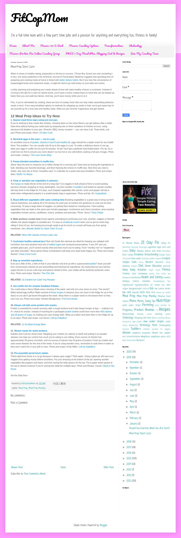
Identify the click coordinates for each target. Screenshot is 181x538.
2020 (129, 352)
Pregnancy (127, 310)
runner (149, 314)
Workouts (140, 340)
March (133, 412)
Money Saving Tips (146, 301)
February (134, 418)
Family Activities (138, 270)
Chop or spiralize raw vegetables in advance (35, 181)
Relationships (128, 314)
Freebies (126, 273)
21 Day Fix (150, 242)
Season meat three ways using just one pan (35, 120)
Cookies (158, 258)
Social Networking (130, 325)
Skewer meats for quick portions (30, 331)
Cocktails (145, 258)
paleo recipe (135, 305)
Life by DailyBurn (59, 318)
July (132, 390)
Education (157, 266)
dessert (149, 262)
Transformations (113, 45)
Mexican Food (164, 296)
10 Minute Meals (130, 243)
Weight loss (157, 333)
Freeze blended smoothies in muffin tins (33, 161)
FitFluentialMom (28, 383)
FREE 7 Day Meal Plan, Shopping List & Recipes (95, 53)
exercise (166, 266)
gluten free (154, 274)
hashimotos (136, 277)
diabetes (126, 266)
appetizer (152, 247)
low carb (126, 292)
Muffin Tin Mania (24, 174)
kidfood (146, 289)
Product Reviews (144, 310)
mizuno (125, 301)
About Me (28, 45)
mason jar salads (163, 292)
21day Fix (165, 243)
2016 (129, 453)
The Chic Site (48, 273)
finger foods (154, 270)
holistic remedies (141, 281)
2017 (129, 447)
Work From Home (129, 340)
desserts (159, 262)
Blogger (103, 525)
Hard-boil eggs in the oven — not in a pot (34, 139)
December (135, 362)
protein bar (70, 311)
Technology (144, 325)
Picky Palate (97, 212)
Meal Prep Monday (37, 388)
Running (158, 314)
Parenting (147, 305)
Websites (126, 332)
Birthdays (166, 251)
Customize (18, 241)
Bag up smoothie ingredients (27, 260)
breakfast (138, 254)
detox (168, 262)
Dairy (141, 262)
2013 (129, 469)
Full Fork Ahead (69, 299)
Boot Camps (127, 254)
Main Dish (150, 292)
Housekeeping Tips (161, 281)
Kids (152, 288)
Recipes (164, 309)
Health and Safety (152, 277)
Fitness (166, 269)
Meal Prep (23, 388)
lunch (142, 292)
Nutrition (163, 300)
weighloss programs (141, 333)
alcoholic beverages (139, 247)
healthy (167, 277)
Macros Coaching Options (84, 45)
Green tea (165, 274)
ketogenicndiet (135, 288)
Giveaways (142, 273)
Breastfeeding (151, 254)
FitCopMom (39, 17)
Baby (132, 251)
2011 (129, 481)
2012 (129, 475)
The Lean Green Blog (41, 155)
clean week (136, 258)
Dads (134, 262)
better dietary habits (68, 80)
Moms (132, 301)
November (135, 368)
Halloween (126, 278)
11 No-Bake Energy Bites (34, 324)
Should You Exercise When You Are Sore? (149, 428)
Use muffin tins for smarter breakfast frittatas (36, 286)
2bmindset (126, 247)
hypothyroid (127, 285)
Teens (154, 325)
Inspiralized (100, 193)
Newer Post (17, 467)
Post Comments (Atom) (34, 474)
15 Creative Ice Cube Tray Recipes (38, 280)
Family (125, 270)
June (132, 396)
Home (13, 45)
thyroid (125, 329)
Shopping (138, 318)
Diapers (134, 266)
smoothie (91, 264)
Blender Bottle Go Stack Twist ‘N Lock (44, 228)
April (132, 407)
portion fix (165, 305)
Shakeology (135, 45)
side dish (147, 318)
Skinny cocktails (158, 318)
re (157, 310)
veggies (167, 329)
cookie (151, 258)
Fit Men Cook (46, 133)
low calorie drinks (162, 288)
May (132, 401)
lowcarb (135, 292)
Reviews (140, 314)
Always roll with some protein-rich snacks (35, 305)
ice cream (155, 285)
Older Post (109, 467)
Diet (141, 266)
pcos (157, 305)
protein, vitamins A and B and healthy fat (51, 142)
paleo (124, 305)
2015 (129, 458)
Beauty (140, 251)
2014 (129, 464)
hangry (18, 184)
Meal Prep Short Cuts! (140, 433)
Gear (134, 273)
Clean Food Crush (27, 254)
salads (167, 314)
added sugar (55, 244)
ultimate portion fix (152, 329)
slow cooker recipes (153, 321)
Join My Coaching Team (145, 53)
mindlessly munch (71, 222)
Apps (159, 247)
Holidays (126, 281)
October (134, 373)
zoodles (78, 187)
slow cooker (137, 322)
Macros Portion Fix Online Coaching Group (34, 53)
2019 (129, 357)
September (135, 379)
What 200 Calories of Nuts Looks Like (39, 235)
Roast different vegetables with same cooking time (38, 200)
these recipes (57, 292)
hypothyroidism (142, 285)
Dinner (148, 266)
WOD (168, 337)
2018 (129, 441)
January (134, 423)
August (134, 384)
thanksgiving (164, 325)
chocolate (126, 258)
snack (167, 321)
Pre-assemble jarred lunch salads (31, 353)
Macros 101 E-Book (51, 45)
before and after (153, 251)
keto (163, 285)
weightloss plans (158, 336)
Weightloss (145, 336)
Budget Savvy (164, 255)
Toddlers (136, 329)
